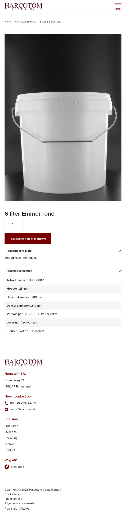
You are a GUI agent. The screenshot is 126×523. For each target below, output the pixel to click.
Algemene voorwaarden (20, 503)
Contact (10, 450)
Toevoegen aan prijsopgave (28, 239)
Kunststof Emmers (25, 21)
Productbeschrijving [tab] (18, 251)
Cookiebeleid (13, 494)
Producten (11, 426)
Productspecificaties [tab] (18, 271)
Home (8, 21)
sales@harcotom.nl (22, 409)
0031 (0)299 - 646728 (24, 403)
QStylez (24, 508)
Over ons (10, 432)
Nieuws (9, 444)
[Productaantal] (14, 224)
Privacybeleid (13, 498)
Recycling (11, 438)
